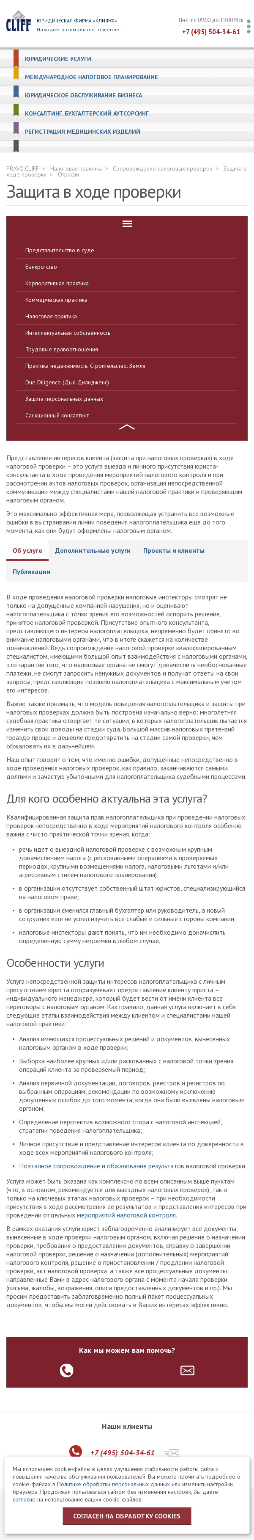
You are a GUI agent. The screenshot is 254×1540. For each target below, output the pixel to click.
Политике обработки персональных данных (113, 1484)
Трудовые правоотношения (61, 349)
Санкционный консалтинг (57, 415)
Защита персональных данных (64, 399)
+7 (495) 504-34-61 (211, 31)
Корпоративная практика (57, 283)
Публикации (31, 571)
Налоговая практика (76, 168)
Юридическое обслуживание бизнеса (83, 95)
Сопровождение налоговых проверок (162, 168)
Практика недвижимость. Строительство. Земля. (86, 366)
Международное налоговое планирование (91, 77)
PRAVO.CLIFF (22, 168)
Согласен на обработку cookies (126, 1516)
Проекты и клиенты (174, 550)
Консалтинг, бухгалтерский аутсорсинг (87, 113)
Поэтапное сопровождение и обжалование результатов (101, 1166)
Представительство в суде (59, 250)
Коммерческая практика (56, 300)
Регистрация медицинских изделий (82, 132)
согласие (24, 1499)
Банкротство (41, 266)
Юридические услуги (58, 59)
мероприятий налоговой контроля (126, 1215)
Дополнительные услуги (93, 550)
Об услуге (27, 550)
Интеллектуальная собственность (67, 333)
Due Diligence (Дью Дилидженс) (67, 382)
